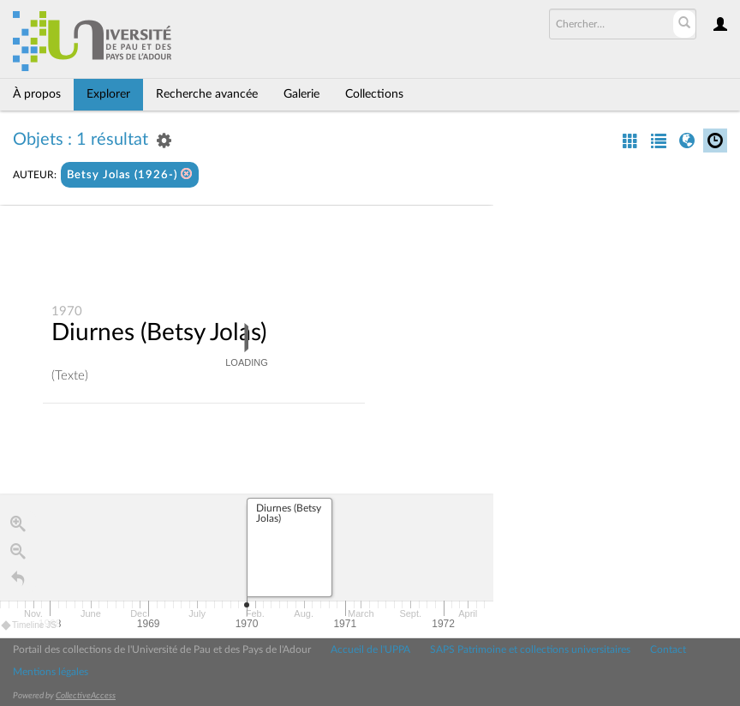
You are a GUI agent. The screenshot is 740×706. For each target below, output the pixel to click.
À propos (37, 94)
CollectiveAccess (86, 695)
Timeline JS (30, 625)
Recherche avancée (207, 94)
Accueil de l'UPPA (370, 649)
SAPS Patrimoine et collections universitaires (530, 649)
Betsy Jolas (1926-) (130, 174)
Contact (668, 649)
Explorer (108, 94)
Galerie (301, 94)
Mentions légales (50, 672)
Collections (374, 94)
